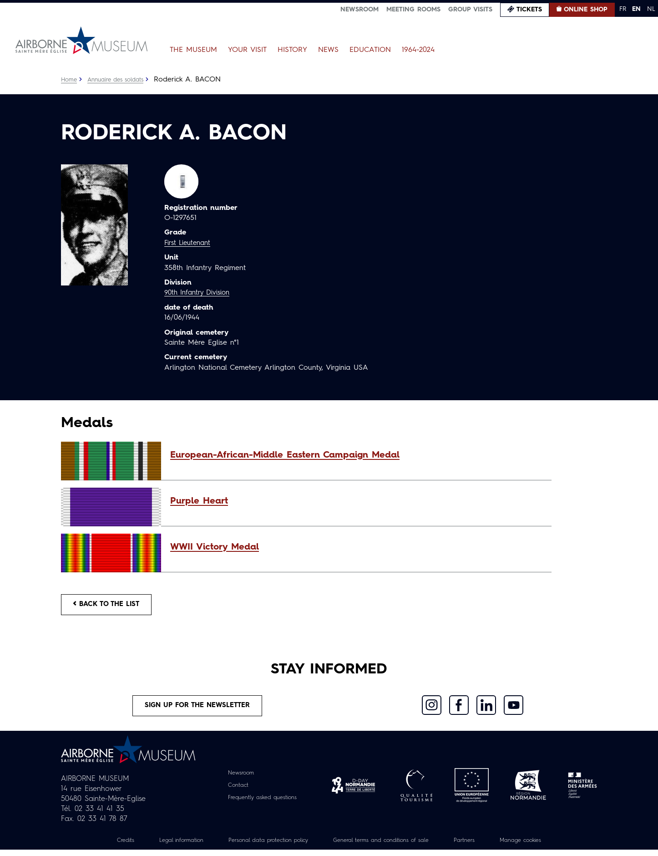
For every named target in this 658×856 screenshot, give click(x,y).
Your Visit (247, 50)
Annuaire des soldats (120, 79)
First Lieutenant (189, 243)
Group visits (470, 9)
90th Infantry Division (200, 292)
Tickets (529, 9)
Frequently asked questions (262, 803)
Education (370, 50)
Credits (103, 846)
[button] (356, 455)
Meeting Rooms (413, 9)
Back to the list (111, 606)
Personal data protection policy (260, 846)
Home (69, 79)
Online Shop (585, 9)
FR (622, 9)
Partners (479, 846)
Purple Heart (199, 501)
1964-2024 (418, 50)
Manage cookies (540, 846)
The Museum (193, 50)
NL (651, 9)
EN (636, 9)
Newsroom (359, 9)
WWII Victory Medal (214, 547)
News (328, 50)
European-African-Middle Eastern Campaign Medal (285, 455)
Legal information (163, 846)
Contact (234, 791)
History (292, 50)
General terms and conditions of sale (386, 846)
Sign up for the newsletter (197, 710)
